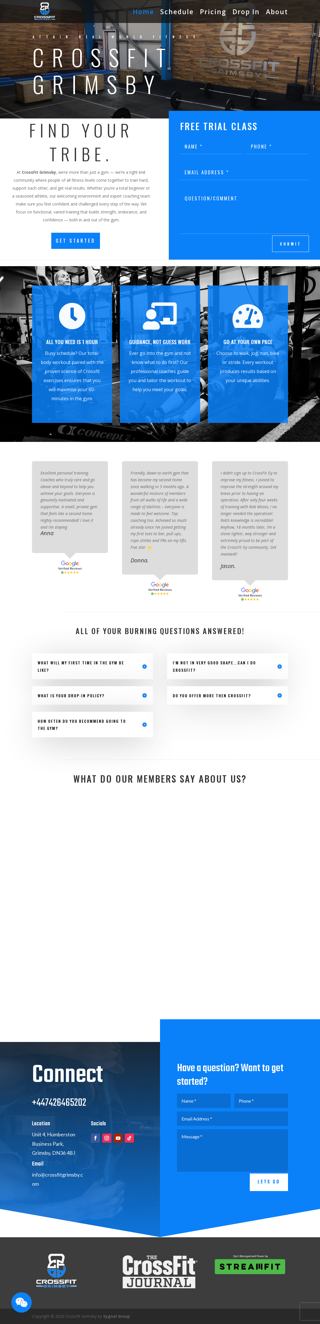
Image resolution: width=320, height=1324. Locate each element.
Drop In (246, 11)
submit (290, 244)
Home (143, 11)
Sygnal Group (116, 1316)
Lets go (269, 1199)
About (277, 11)
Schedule (177, 11)
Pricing (213, 11)
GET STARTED (75, 240)
